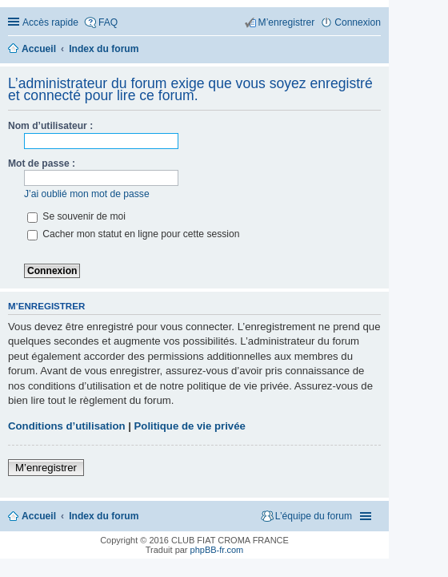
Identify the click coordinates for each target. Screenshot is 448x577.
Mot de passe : (41, 163)
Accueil (39, 516)
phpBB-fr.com (217, 550)
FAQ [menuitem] (108, 22)
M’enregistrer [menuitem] (286, 22)
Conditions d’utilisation (67, 426)
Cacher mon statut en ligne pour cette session (133, 234)
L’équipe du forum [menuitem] (313, 516)
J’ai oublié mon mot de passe (87, 194)
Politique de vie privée (190, 426)
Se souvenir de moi (76, 216)
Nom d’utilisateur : (50, 125)
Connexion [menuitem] (357, 22)
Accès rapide (50, 22)
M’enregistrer (46, 468)
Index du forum (103, 516)
